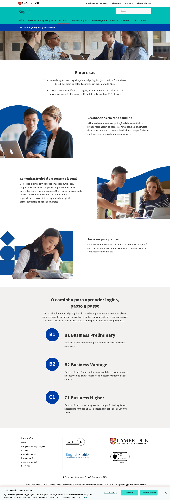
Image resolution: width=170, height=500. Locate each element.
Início (21, 20)
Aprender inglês (79, 20)
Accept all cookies (148, 493)
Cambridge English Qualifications (39, 27)
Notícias (114, 20)
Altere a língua (144, 3)
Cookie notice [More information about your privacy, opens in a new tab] (81, 497)
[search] (133, 11)
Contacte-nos (139, 20)
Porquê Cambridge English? (41, 20)
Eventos (125, 20)
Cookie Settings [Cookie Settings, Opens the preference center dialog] (110, 493)
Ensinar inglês (98, 20)
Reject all (129, 493)
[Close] (166, 493)
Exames (63, 20)
